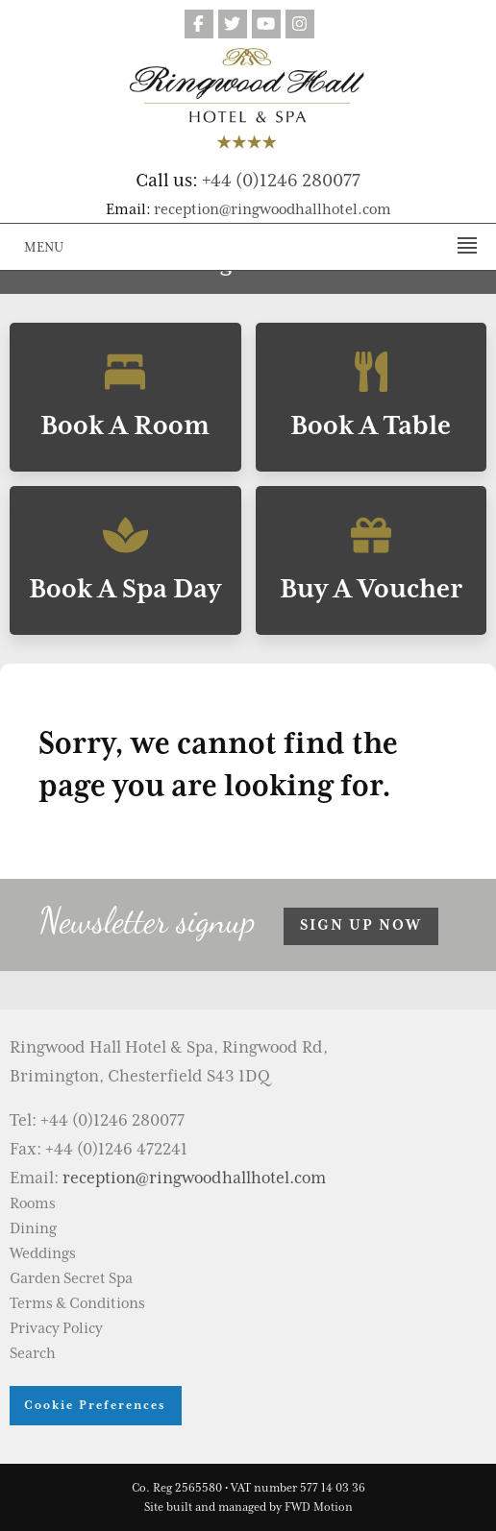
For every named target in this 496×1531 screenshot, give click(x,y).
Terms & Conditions (77, 1303)
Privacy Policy (56, 1328)
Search (33, 1353)
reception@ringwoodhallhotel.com (272, 209)
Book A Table (371, 397)
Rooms (33, 1203)
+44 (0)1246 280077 (281, 179)
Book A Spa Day (125, 560)
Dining (33, 1228)
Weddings (43, 1253)
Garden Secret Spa (71, 1278)
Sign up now (361, 925)
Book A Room (125, 397)
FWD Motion (319, 1507)
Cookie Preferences (95, 1404)
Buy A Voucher (371, 560)
